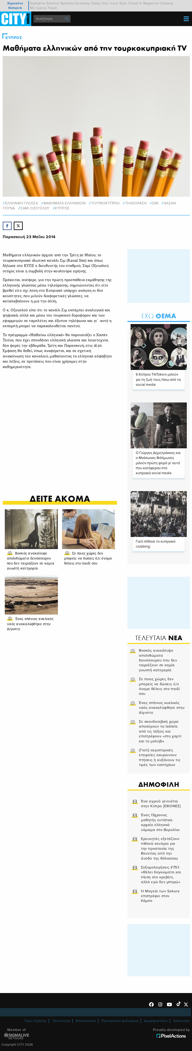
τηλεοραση (136, 203)
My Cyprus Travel (43, 8)
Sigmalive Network (15, 5)
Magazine (150, 3)
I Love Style (118, 3)
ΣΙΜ (155, 203)
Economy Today (88, 3)
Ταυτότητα (61, 1021)
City (104, 3)
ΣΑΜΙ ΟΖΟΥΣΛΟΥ (35, 208)
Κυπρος (13, 37)
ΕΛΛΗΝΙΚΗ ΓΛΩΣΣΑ (21, 203)
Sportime (67, 3)
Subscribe (181, 1021)
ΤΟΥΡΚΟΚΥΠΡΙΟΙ (105, 203)
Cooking (166, 3)
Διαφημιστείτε (156, 1021)
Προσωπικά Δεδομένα (119, 1021)
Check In (135, 3)
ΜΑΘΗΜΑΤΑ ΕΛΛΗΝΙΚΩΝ (65, 203)
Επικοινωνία (86, 1021)
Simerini (52, 3)
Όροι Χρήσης (36, 1021)
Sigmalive (37, 3)
